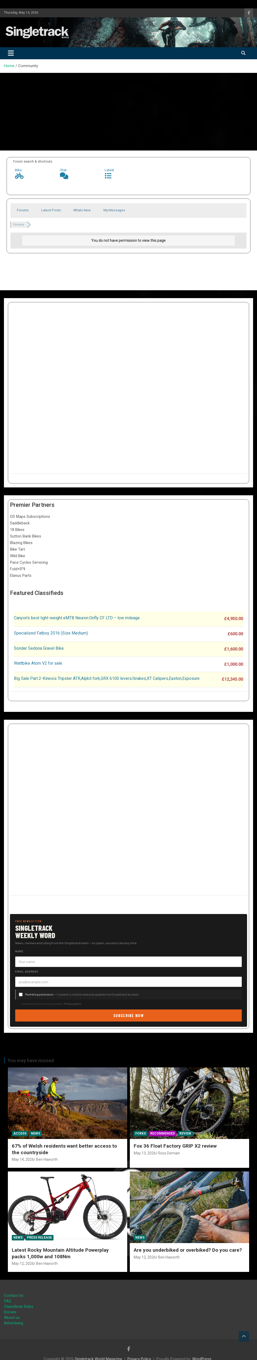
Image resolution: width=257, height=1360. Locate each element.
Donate (10, 1312)
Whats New (82, 210)
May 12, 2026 (23, 1263)
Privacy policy (72, 1003)
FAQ (7, 1301)
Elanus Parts (20, 575)
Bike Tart (17, 549)
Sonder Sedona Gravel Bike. (39, 648)
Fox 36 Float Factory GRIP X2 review (175, 1146)
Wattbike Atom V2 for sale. (38, 663)
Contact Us (13, 1295)
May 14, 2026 (23, 1159)
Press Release (39, 1237)
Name (19, 951)
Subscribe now (128, 1015)
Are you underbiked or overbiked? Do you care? (188, 1250)
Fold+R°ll (17, 569)
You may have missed (31, 1060)
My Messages (114, 210)
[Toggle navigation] (11, 53)
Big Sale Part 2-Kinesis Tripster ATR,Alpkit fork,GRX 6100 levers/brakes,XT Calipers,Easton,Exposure (107, 678)
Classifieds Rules (18, 1306)
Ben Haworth (47, 1159)
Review (185, 1133)
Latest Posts (51, 210)
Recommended (162, 1133)
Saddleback (20, 523)
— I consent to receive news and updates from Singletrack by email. (82, 994)
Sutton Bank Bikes (25, 536)
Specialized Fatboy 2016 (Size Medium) (51, 633)
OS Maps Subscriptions (30, 516)
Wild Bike (17, 555)
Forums (23, 210)
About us (12, 1317)
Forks (140, 1133)
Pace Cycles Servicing (29, 562)
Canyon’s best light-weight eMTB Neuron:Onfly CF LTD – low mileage (77, 617)
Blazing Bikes (21, 542)
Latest (109, 170)
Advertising (13, 1323)
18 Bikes (17, 529)
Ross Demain (169, 1153)
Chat (63, 170)
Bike (18, 170)
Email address (26, 971)
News (35, 1133)
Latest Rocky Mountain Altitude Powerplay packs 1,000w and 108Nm (60, 1253)
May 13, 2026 (145, 1153)
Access (19, 1133)
